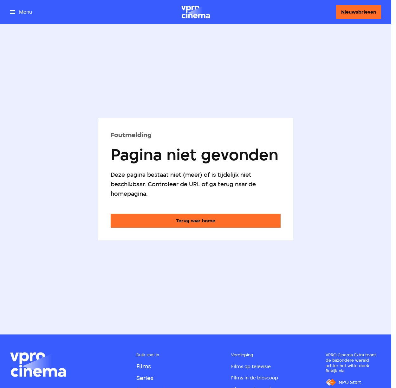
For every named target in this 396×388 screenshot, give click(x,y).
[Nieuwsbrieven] (358, 12)
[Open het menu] (21, 12)
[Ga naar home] (195, 12)
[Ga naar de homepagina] (196, 221)
